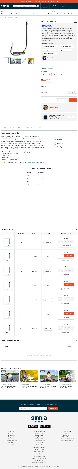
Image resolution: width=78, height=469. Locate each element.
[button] (39, 133)
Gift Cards (11, 444)
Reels (17, 13)
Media (73, 14)
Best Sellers (11, 435)
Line (7, 13)
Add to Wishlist (62, 100)
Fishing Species (39, 439)
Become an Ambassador (67, 439)
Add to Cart (73, 100)
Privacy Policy (56, 466)
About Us (66, 433)
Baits (2, 13)
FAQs (39, 453)
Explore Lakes (39, 442)
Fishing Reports (39, 433)
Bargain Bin (11, 437)
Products (3, 17)
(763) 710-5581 (39, 460)
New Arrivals (11, 433)
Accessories (32, 13)
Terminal (24, 13)
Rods (12, 13)
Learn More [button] (71, 117)
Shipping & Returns (39, 451)
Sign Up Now (53, 408)
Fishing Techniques (39, 437)
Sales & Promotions (11, 440)
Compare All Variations (47, 68)
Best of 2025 (11, 442)
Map (53, 13)
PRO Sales (11, 439)
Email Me (48, 242)
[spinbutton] (60, 241)
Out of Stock (68, 241)
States (59, 14)
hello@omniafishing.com (39, 462)
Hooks (16, 17)
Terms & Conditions (46, 466)
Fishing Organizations (39, 440)
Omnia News (66, 435)
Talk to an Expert (39, 449)
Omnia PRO (39, 444)
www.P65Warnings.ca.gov (35, 162)
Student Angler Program (66, 440)
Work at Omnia (66, 437)
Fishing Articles (39, 435)
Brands (66, 14)
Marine (39, 13)
